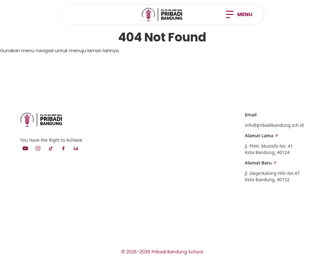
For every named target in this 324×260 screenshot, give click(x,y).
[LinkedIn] (76, 148)
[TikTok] (51, 148)
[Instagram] (38, 148)
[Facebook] (63, 148)
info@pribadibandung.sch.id (274, 125)
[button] (239, 14)
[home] (162, 14)
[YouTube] (25, 148)
